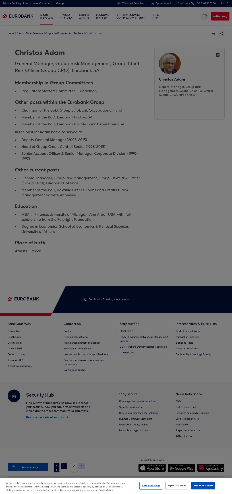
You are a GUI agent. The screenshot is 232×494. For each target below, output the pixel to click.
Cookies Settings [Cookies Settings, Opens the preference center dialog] (151, 485)
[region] (116, 486)
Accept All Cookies (203, 485)
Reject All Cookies (176, 485)
